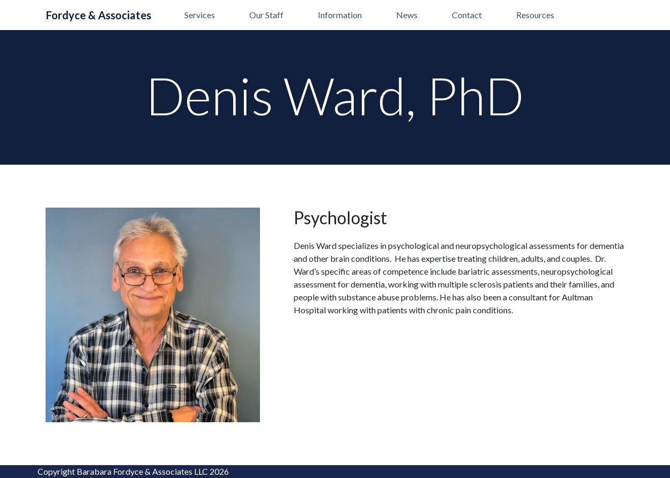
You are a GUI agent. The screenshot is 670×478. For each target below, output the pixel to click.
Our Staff (266, 15)
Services (199, 15)
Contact (467, 15)
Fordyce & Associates (98, 15)
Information (340, 15)
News (407, 15)
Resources (535, 15)
